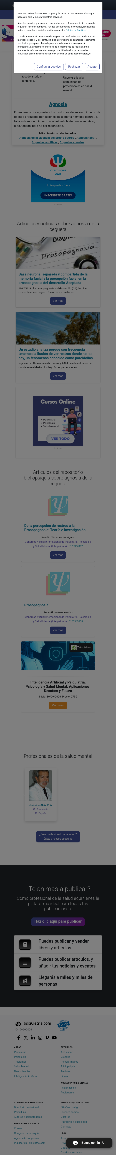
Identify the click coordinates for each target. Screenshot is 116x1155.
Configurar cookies (49, 66)
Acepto (92, 66)
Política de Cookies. (75, 30)
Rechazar (74, 66)
